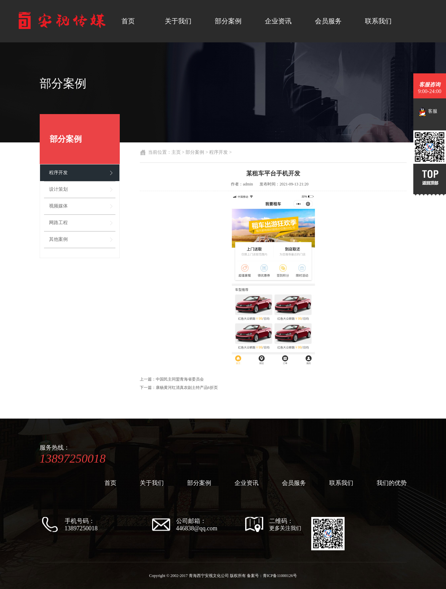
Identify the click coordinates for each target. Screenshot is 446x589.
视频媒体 (58, 205)
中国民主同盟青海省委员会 (180, 379)
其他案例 (58, 239)
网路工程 (58, 222)
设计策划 (58, 189)
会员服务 (328, 21)
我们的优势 (392, 483)
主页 (176, 152)
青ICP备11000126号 (280, 575)
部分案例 (228, 21)
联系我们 (378, 21)
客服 (427, 111)
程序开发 (58, 172)
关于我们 (178, 21)
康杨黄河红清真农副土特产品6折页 (187, 387)
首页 (128, 21)
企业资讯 (278, 21)
